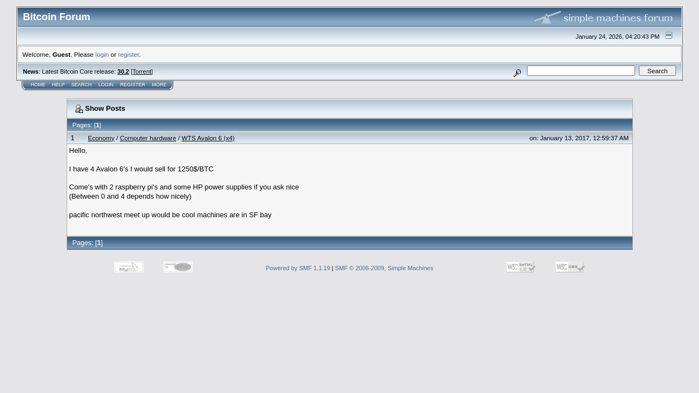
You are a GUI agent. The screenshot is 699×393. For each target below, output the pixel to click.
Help (58, 84)
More (159, 84)
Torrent (142, 71)
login (102, 54)
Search (82, 84)
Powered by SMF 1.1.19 (298, 268)
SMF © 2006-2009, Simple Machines (384, 268)
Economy (101, 137)
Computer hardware (148, 137)
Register (132, 84)
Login (106, 84)
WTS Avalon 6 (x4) (207, 137)
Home (38, 84)
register (128, 54)
